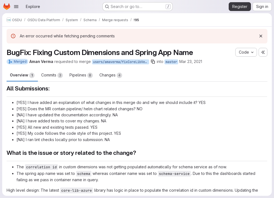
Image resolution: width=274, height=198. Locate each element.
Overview (22, 75)
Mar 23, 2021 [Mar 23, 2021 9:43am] (190, 61)
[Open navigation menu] (16, 6)
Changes (110, 75)
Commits (52, 75)
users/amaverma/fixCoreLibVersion (121, 62)
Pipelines (81, 75)
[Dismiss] (261, 36)
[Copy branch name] (153, 61)
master (171, 62)
